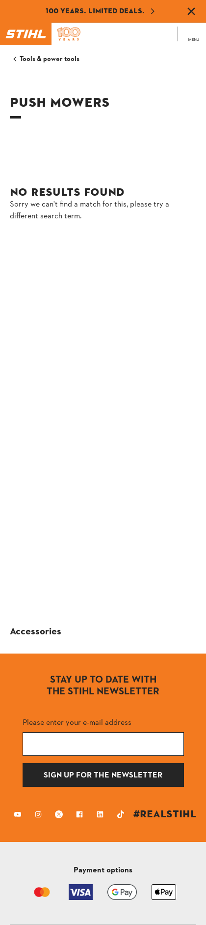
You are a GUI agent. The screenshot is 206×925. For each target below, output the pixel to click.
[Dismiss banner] (191, 11)
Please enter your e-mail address (77, 722)
